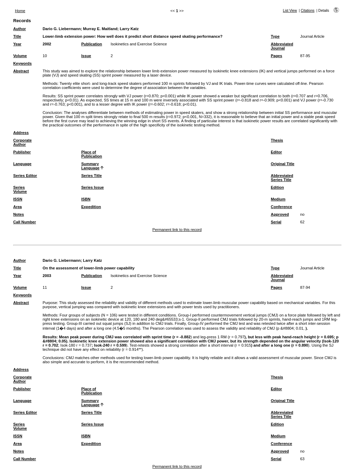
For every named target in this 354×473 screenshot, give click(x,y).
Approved (280, 214)
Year (17, 44)
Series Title (91, 175)
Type (275, 36)
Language (22, 164)
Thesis (277, 140)
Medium (278, 199)
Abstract (21, 71)
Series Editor (25, 175)
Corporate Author (22, 142)
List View (290, 10)
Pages (276, 56)
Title (17, 36)
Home (20, 11)
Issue (86, 56)
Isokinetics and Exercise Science (139, 44)
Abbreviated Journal (282, 46)
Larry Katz (129, 29)
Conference (281, 207)
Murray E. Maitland (100, 29)
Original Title (282, 164)
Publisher (22, 152)
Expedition (91, 207)
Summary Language (90, 166)
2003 (47, 276)
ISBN (86, 199)
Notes (18, 214)
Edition (277, 187)
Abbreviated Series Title (282, 177)
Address (21, 133)
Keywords (22, 63)
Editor (276, 152)
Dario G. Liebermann (62, 29)
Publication (91, 44)
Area (17, 207)
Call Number (24, 222)
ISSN (17, 199)
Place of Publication (91, 154)
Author (19, 29)
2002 (47, 44)
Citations (308, 10)
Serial (276, 222)
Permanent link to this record (177, 229)
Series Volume (20, 189)
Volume (20, 56)
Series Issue (92, 187)
